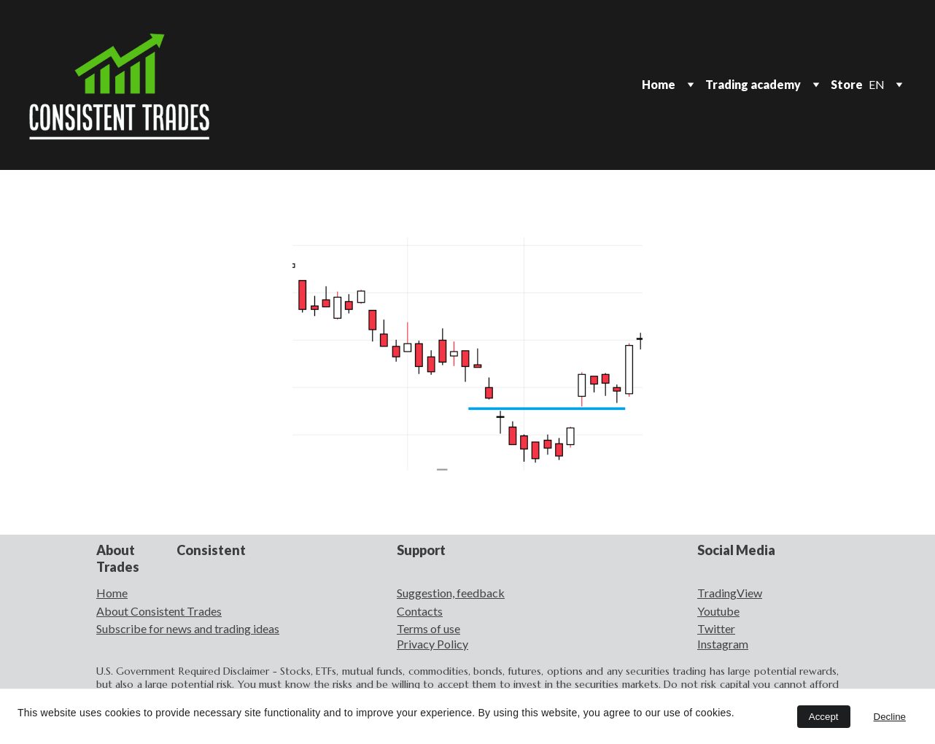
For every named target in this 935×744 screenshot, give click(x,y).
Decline (890, 716)
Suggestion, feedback (451, 593)
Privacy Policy (432, 644)
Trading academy (753, 84)
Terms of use (428, 628)
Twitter (716, 628)
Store (847, 84)
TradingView (729, 593)
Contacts (420, 611)
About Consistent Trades (159, 611)
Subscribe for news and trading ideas (187, 628)
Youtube (718, 611)
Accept (824, 716)
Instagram (722, 644)
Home (658, 84)
